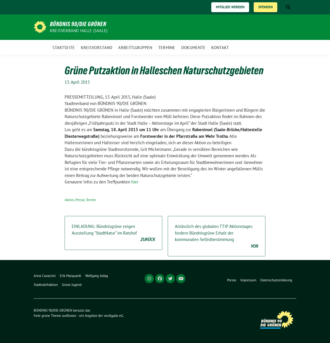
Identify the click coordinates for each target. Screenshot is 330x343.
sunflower (69, 315)
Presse (80, 200)
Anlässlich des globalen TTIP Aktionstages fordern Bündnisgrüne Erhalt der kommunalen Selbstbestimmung (216, 236)
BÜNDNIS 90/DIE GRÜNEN (78, 24)
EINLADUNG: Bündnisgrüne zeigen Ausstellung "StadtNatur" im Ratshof (113, 233)
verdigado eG (113, 315)
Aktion (69, 200)
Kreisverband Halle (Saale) (78, 30)
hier (134, 182)
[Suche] (282, 7)
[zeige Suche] (288, 7)
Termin (91, 200)
